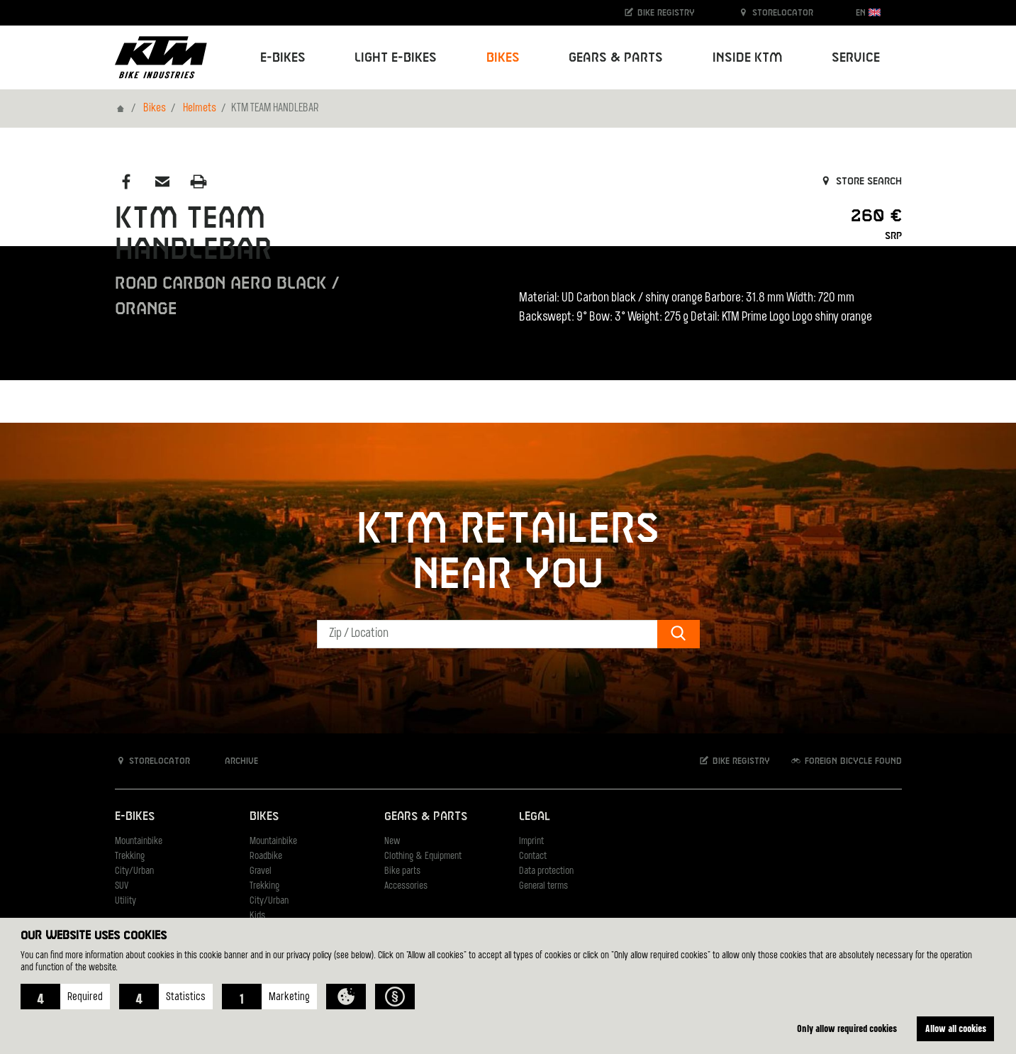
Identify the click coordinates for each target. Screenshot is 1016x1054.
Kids (257, 916)
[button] (65, 996)
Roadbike (266, 856)
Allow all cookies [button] (955, 1028)
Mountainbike (138, 841)
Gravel (261, 871)
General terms (543, 886)
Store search (860, 181)
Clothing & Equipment (423, 856)
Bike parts (402, 871)
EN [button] (868, 12)
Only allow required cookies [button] (847, 1028)
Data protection (546, 871)
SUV (121, 886)
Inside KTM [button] (748, 57)
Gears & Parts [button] (616, 57)
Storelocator (775, 12)
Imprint (531, 841)
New (392, 841)
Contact (533, 856)
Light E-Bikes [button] (396, 57)
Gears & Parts (425, 816)
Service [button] (856, 57)
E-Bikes (135, 816)
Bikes (154, 108)
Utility (125, 901)
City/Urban (134, 871)
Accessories (406, 886)
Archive (234, 761)
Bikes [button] (503, 57)
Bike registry (659, 12)
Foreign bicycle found (846, 761)
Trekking (130, 856)
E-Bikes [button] (283, 57)
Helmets (199, 108)
